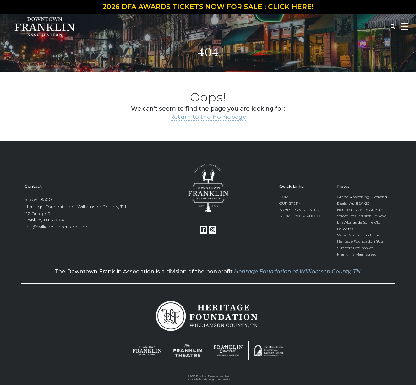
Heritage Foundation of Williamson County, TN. (298, 271)
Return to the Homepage (208, 116)
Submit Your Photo (299, 216)
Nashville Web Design (203, 379)
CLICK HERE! (291, 7)
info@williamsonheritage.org (56, 227)
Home (285, 196)
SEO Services (225, 379)
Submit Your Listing (299, 209)
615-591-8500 (38, 199)
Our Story (290, 203)
